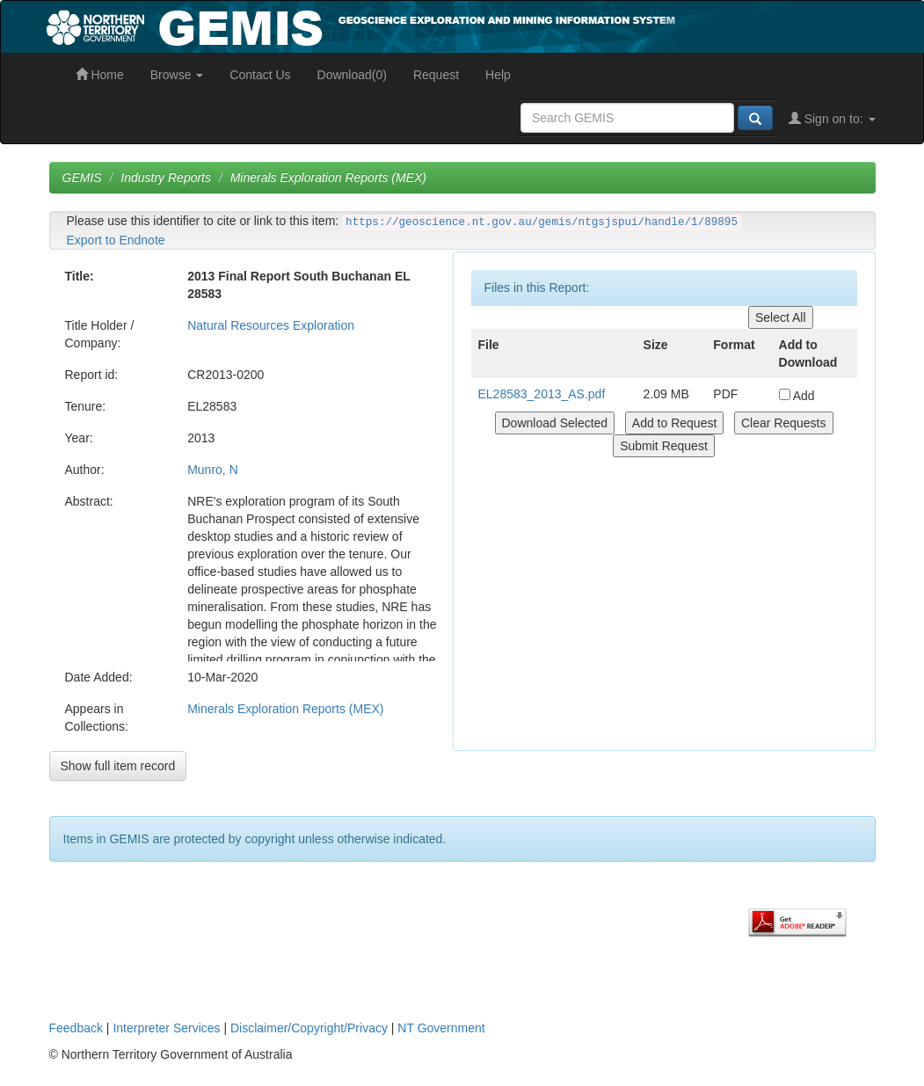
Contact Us (259, 75)
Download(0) (352, 75)
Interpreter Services (166, 1028)
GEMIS (82, 178)
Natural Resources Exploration (270, 325)
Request (436, 75)
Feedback (76, 1028)
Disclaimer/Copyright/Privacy (309, 1028)
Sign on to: (832, 119)
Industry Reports (165, 178)
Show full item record (118, 766)
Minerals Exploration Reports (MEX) (328, 178)
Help (498, 75)
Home (100, 75)
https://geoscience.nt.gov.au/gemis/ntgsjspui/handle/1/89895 (542, 222)
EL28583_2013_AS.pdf (542, 394)
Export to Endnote (116, 240)
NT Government (440, 1028)
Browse (177, 75)
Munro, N (212, 470)
